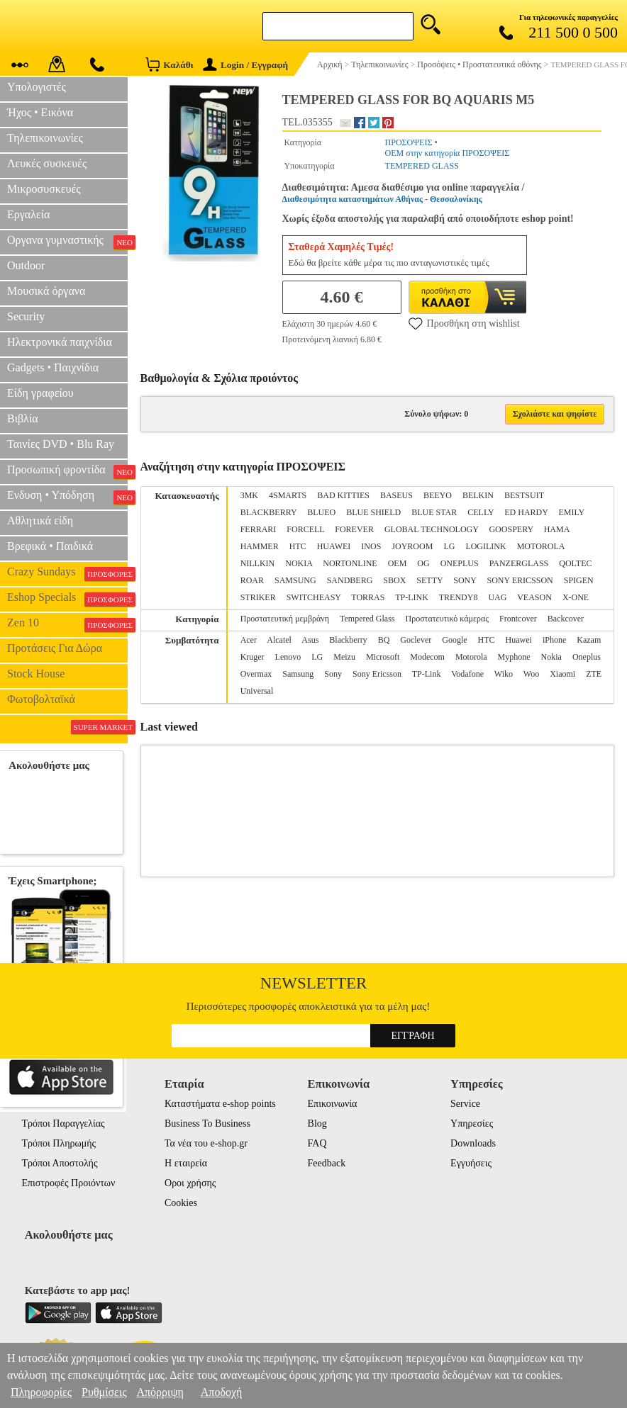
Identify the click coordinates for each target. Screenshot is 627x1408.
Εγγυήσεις (471, 1163)
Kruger (252, 657)
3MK (249, 495)
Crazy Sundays (67, 573)
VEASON (534, 597)
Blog (317, 1123)
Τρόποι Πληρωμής (58, 1143)
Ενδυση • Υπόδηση (67, 497)
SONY (464, 580)
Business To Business (207, 1123)
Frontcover (518, 619)
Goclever (415, 640)
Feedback (327, 1163)
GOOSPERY (511, 529)
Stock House (36, 674)
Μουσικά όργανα (46, 291)
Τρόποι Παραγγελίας (62, 1123)
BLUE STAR (434, 512)
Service (465, 1103)
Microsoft (382, 657)
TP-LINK (411, 597)
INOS (371, 546)
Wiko (503, 674)
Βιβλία (22, 418)
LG (449, 546)
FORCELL (305, 529)
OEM (397, 563)
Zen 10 (67, 624)
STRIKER (258, 597)
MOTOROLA (541, 546)
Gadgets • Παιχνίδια (53, 367)
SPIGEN (579, 580)
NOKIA (298, 563)
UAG (497, 597)
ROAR (252, 580)
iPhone (554, 640)
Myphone (514, 657)
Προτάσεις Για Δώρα (54, 648)
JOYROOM (412, 546)
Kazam (589, 640)
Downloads (473, 1143)
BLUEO (321, 512)
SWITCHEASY (314, 597)
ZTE (593, 674)
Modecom (427, 657)
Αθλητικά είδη (40, 520)
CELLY (480, 512)
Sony (333, 674)
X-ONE (575, 597)
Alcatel (279, 640)
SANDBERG (350, 580)
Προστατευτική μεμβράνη (284, 619)
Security (26, 316)
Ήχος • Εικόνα (40, 112)
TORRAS (367, 597)
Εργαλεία (28, 214)
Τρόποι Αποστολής (59, 1163)
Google (454, 640)
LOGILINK (485, 546)
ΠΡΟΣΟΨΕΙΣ (409, 142)
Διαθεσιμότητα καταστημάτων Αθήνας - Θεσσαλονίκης (382, 199)
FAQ (317, 1143)
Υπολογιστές (36, 87)
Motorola (471, 657)
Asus (309, 640)
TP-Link (426, 674)
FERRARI (258, 529)
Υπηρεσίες (471, 1123)
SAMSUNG (295, 580)
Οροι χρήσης (190, 1183)
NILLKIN (257, 563)
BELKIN (478, 495)
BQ (384, 640)
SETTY (429, 580)
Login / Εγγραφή (245, 65)
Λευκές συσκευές (47, 163)
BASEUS (396, 495)
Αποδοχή (222, 1392)
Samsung (298, 674)
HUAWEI (334, 546)
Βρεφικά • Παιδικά (50, 546)
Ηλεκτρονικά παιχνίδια (59, 342)
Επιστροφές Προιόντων (68, 1183)
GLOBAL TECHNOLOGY (431, 529)
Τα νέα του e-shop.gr (206, 1143)
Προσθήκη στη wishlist (464, 323)
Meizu (344, 657)
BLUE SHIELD (373, 512)
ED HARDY (526, 512)
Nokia (551, 657)
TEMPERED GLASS (422, 166)
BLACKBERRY (268, 512)
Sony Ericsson (377, 674)
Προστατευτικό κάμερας (447, 619)
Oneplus (586, 657)
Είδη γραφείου (40, 393)
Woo (531, 674)
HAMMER (259, 546)
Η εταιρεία (186, 1163)
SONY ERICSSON (520, 580)
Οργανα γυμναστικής (67, 241)
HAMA (557, 529)
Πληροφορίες (41, 1392)
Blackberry (348, 640)
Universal (257, 691)
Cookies (181, 1203)
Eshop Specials (67, 599)
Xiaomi (562, 674)
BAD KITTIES (343, 495)
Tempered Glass (367, 619)
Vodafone (467, 674)
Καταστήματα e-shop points (220, 1103)
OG (423, 563)
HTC (297, 546)
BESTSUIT (524, 495)
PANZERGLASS (519, 563)
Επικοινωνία (332, 1103)
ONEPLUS (459, 563)
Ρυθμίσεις (104, 1392)
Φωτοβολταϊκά (41, 699)
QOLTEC (575, 563)
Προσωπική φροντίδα (67, 471)
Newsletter (313, 983)
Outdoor (26, 265)
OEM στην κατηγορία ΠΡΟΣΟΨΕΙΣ (447, 153)
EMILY (571, 512)
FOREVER (354, 529)
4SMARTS (287, 495)
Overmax (256, 674)
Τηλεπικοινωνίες (45, 138)
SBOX (394, 580)
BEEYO (437, 495)
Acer (248, 640)
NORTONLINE (350, 563)
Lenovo (288, 657)
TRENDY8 (458, 597)
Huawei (519, 640)
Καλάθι (169, 64)
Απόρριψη (159, 1392)
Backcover (566, 619)
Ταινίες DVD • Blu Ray (60, 444)
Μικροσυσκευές (44, 189)
